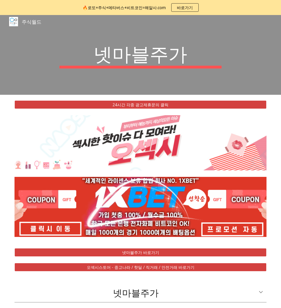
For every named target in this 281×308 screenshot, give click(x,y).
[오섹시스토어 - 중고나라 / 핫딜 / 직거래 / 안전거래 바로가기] (140, 267)
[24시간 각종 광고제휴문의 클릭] (140, 104)
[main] (140, 54)
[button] (260, 292)
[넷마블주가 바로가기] (140, 252)
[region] (140, 7)
